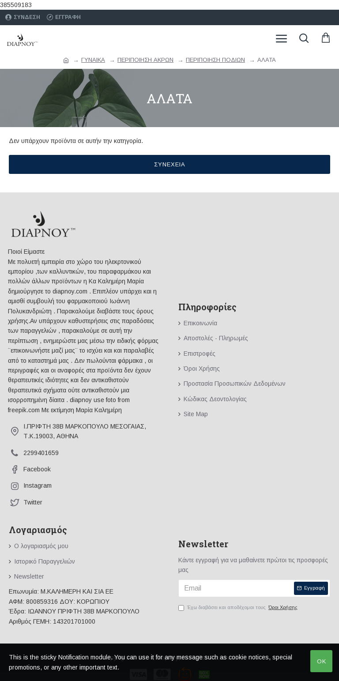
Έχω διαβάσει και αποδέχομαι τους (238, 608)
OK (321, 661)
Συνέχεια (169, 164)
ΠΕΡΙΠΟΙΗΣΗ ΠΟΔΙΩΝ (215, 59)
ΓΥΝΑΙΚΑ (93, 59)
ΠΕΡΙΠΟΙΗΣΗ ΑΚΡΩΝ (145, 59)
